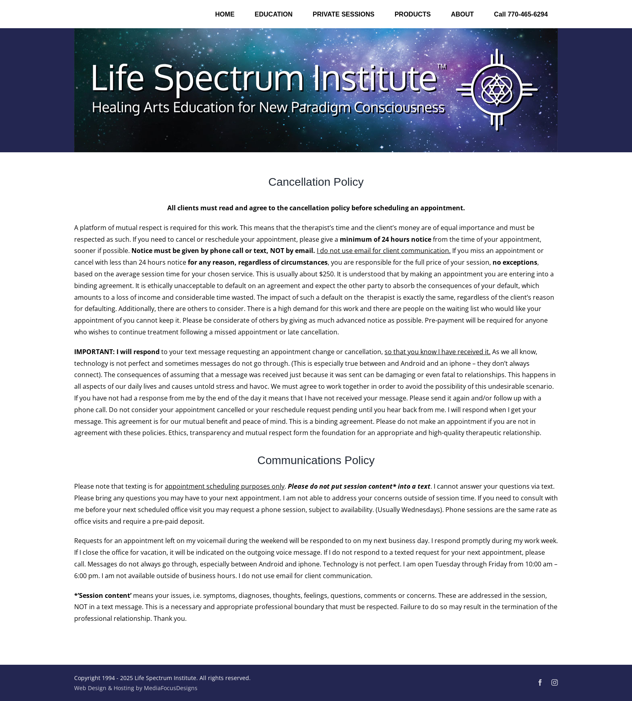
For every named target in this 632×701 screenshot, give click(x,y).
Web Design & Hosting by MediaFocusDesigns (136, 688)
